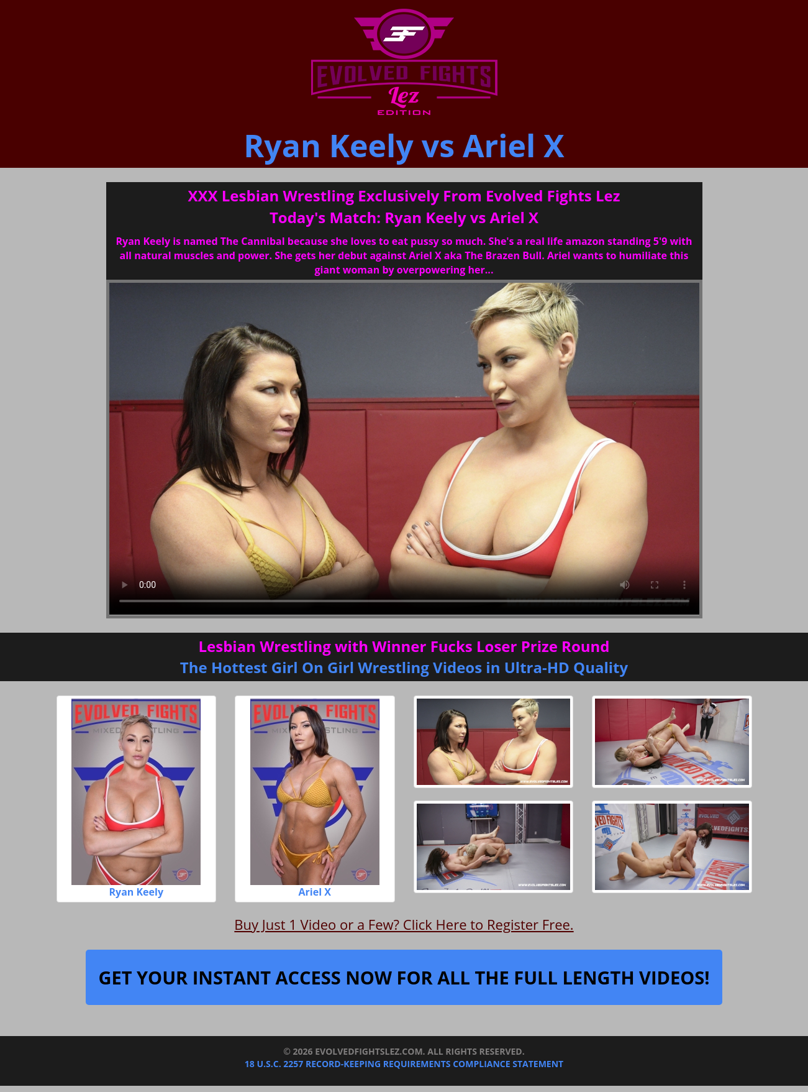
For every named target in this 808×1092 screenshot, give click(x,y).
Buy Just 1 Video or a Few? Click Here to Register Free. (403, 924)
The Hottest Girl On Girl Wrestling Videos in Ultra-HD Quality (404, 667)
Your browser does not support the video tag (404, 449)
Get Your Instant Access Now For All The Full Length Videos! (403, 977)
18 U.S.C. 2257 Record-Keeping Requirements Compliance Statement (404, 1064)
